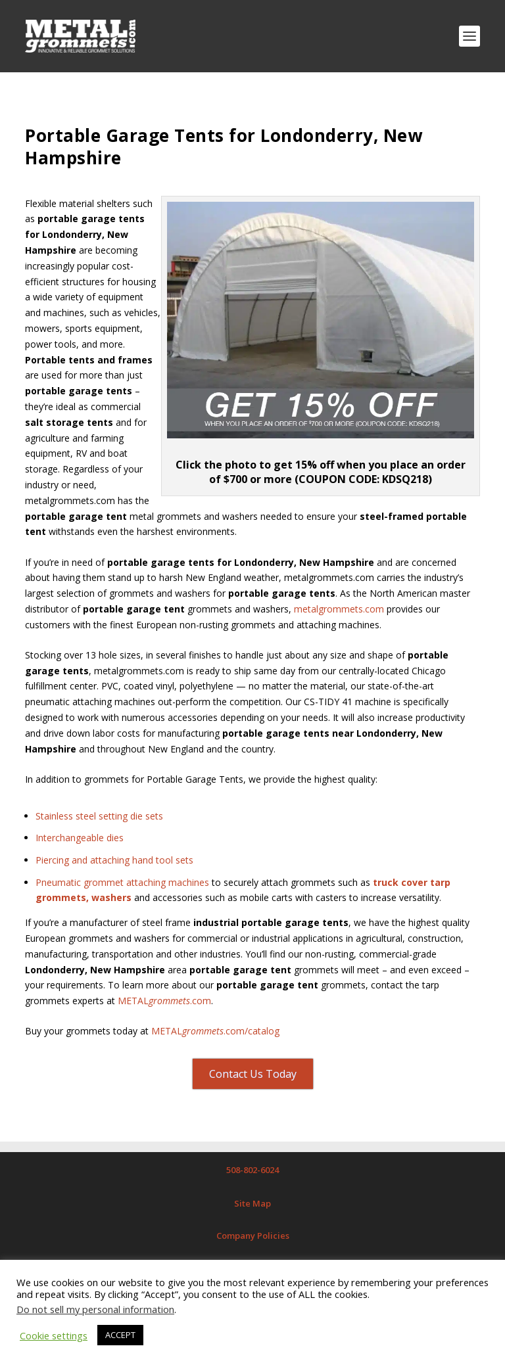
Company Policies (252, 1235)
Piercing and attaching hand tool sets (114, 860)
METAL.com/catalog (215, 1031)
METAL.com (164, 1000)
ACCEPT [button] (120, 1335)
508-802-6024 (252, 1170)
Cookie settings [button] (53, 1335)
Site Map (252, 1203)
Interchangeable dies (80, 837)
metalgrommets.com (339, 609)
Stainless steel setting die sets (99, 816)
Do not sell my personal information (95, 1309)
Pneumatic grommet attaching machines (122, 882)
